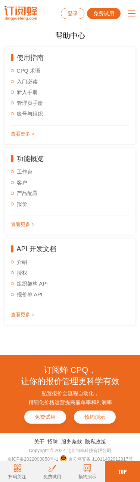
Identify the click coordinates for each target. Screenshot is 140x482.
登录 (73, 13)
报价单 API (30, 295)
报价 (22, 204)
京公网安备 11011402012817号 (96, 459)
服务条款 (71, 442)
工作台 (24, 172)
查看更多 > (22, 134)
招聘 (52, 442)
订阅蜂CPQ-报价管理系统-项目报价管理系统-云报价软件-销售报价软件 (20, 13)
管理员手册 (30, 103)
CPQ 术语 (28, 71)
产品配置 (27, 193)
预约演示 (94, 417)
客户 (22, 183)
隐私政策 (95, 442)
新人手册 (27, 92)
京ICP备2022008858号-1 (32, 459)
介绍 (22, 262)
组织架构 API (32, 284)
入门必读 (27, 82)
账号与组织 (30, 114)
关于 (39, 442)
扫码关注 (17, 471)
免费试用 (103, 13)
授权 (22, 273)
